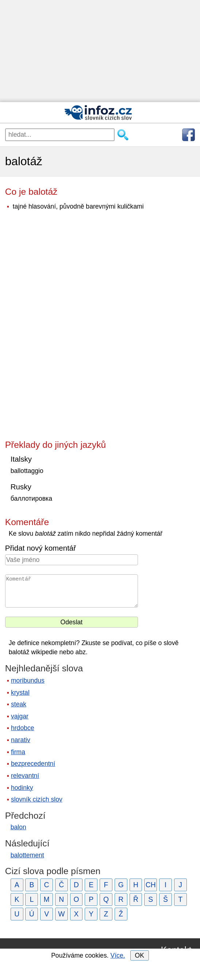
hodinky (22, 787)
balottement (27, 855)
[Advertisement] (100, 51)
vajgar (19, 716)
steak (18, 704)
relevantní (25, 775)
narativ (20, 740)
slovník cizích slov (36, 799)
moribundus (28, 680)
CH (151, 885)
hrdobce (22, 728)
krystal (20, 692)
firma (18, 752)
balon (18, 827)
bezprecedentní (33, 763)
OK (139, 955)
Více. (117, 955)
